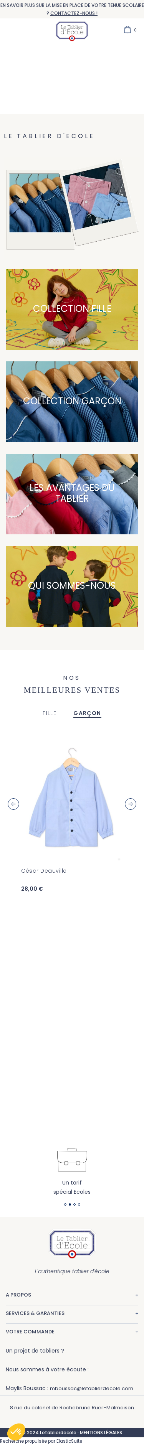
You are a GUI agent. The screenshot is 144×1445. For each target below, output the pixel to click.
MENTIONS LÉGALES (101, 1432)
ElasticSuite (69, 1441)
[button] (16, 1432)
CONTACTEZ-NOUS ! (74, 13)
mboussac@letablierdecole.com (91, 1388)
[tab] (49, 713)
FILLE (49, 713)
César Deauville (44, 871)
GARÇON (87, 713)
